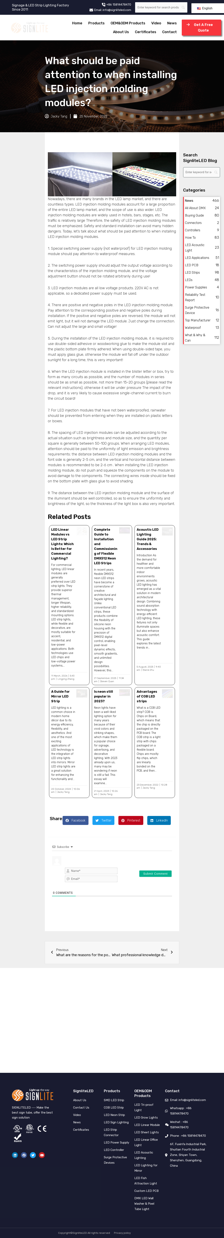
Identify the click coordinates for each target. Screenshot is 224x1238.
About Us (121, 32)
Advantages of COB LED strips (147, 696)
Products (96, 23)
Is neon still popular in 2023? (103, 696)
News (172, 23)
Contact (169, 32)
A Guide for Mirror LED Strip (60, 696)
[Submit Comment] (155, 873)
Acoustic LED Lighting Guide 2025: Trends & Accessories (148, 539)
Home (77, 23)
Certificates (145, 32)
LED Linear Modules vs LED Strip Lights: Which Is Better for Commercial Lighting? (62, 544)
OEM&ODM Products (128, 23)
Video (156, 23)
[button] (75, 820)
